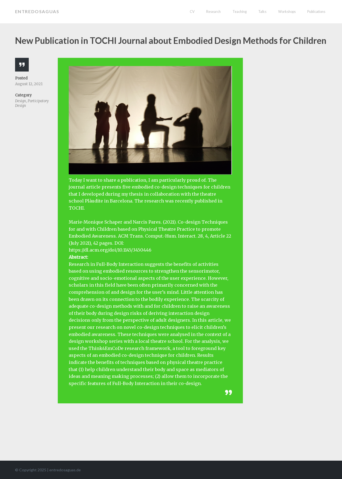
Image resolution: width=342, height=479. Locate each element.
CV (192, 12)
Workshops (287, 12)
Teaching (239, 12)
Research (213, 12)
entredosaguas (37, 11)
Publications (316, 12)
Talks (262, 12)
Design (20, 101)
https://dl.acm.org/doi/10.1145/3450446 (110, 250)
